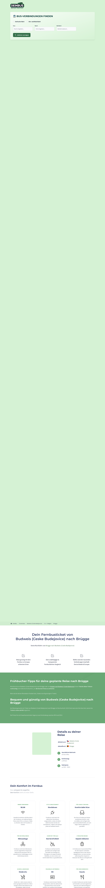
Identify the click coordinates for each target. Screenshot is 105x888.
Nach (36, 26)
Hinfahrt (59, 26)
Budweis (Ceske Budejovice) (34, 623)
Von (14, 26)
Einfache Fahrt (19, 21)
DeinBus (14, 623)
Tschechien (22, 623)
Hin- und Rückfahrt (35, 21)
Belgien (49, 623)
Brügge (55, 623)
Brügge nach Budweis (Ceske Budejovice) (60, 646)
